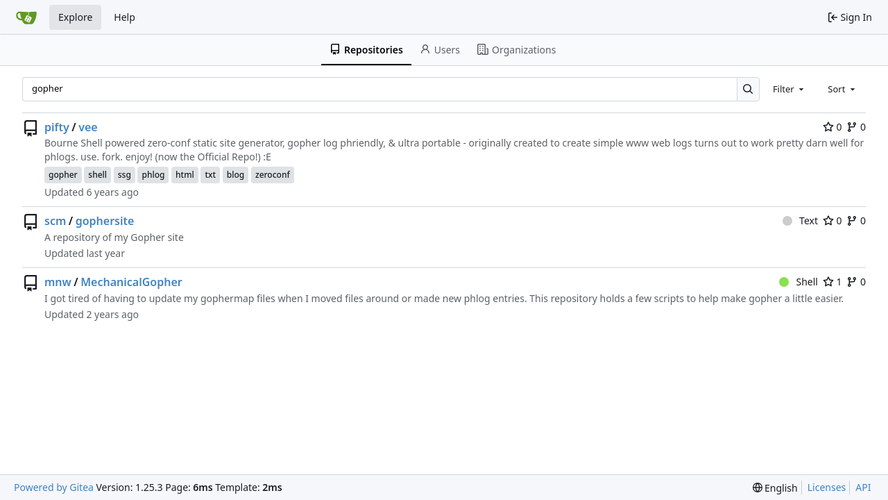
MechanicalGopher (131, 282)
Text (800, 220)
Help (124, 17)
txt (210, 175)
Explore (75, 17)
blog (235, 175)
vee (87, 127)
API (863, 487)
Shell (798, 281)
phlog (153, 175)
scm (55, 221)
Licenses (827, 487)
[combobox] (789, 89)
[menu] (775, 487)
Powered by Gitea (54, 487)
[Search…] (748, 89)
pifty (56, 127)
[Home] (26, 17)
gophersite (105, 221)
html (185, 175)
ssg (124, 175)
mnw (57, 282)
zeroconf (272, 175)
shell (97, 175)
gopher (63, 175)
